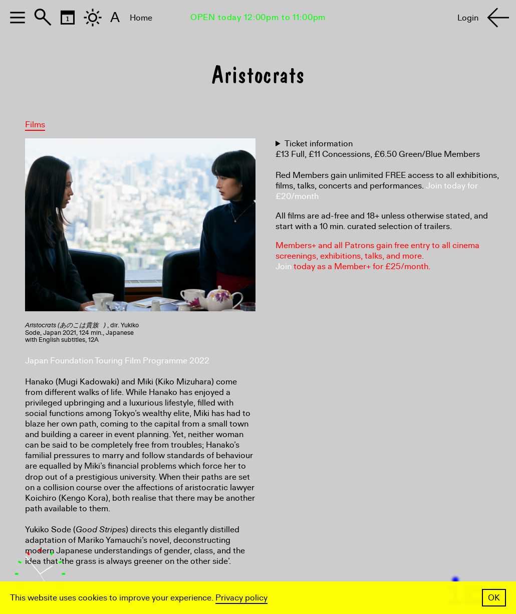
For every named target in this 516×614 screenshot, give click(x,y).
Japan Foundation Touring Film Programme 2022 (117, 360)
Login (467, 18)
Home (141, 18)
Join (284, 266)
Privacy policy (241, 597)
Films (35, 124)
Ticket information (319, 143)
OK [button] (494, 597)
